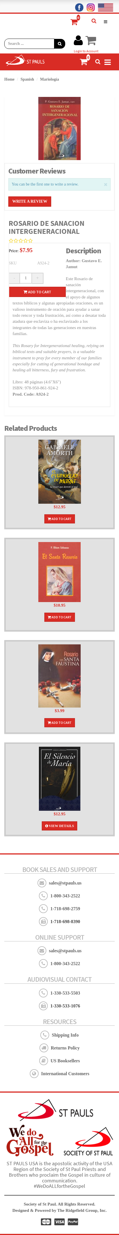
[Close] (106, 184)
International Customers (65, 1073)
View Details (59, 826)
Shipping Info (65, 1035)
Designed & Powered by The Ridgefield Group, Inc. (59, 1210)
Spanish (27, 79)
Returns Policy (65, 1047)
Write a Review (29, 201)
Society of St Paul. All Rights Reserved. (59, 1204)
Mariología (49, 79)
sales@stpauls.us (65, 883)
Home (9, 79)
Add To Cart (60, 519)
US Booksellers (65, 1060)
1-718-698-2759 (65, 908)
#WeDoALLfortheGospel (59, 1186)
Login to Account (86, 51)
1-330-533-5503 (65, 993)
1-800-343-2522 (65, 895)
